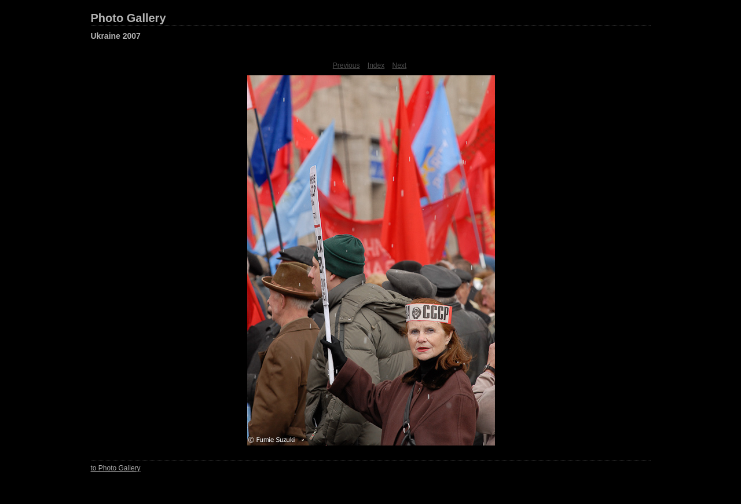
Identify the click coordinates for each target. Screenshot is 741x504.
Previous (346, 65)
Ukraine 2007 (116, 36)
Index (376, 65)
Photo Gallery (128, 18)
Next (399, 65)
